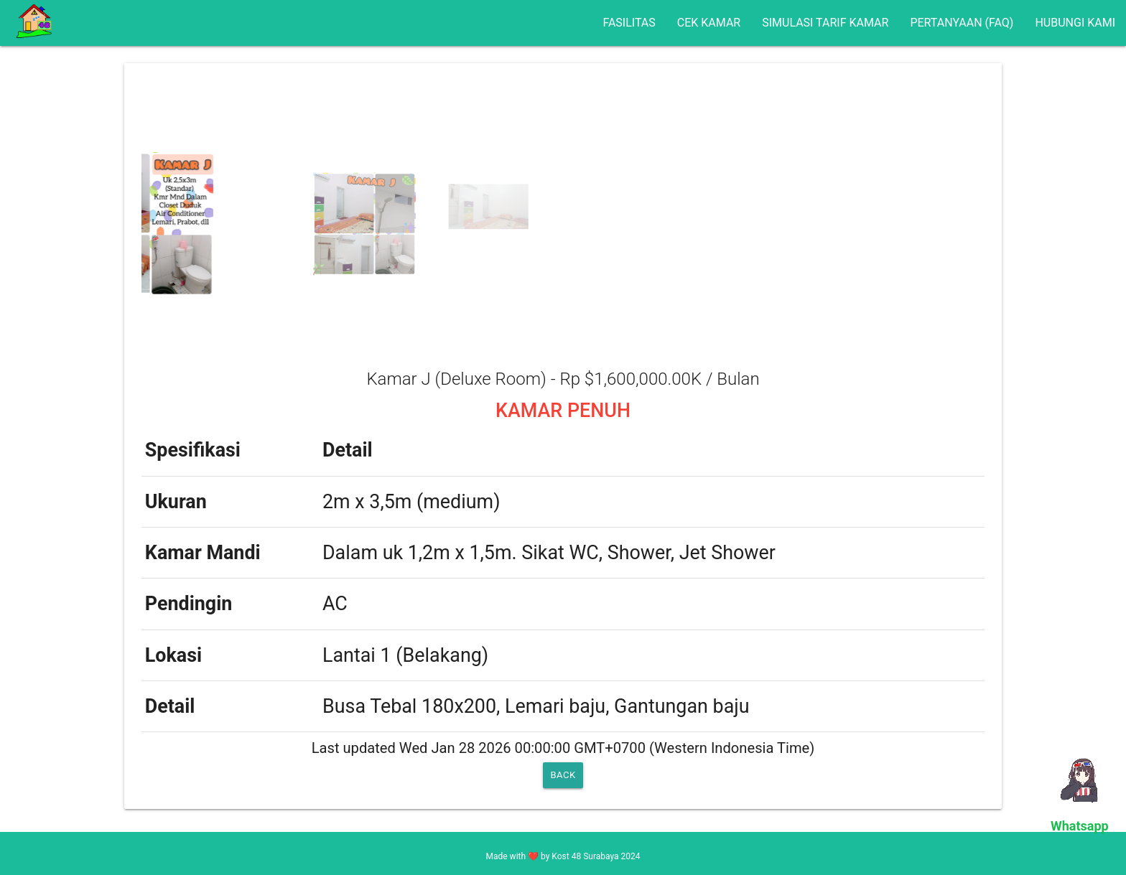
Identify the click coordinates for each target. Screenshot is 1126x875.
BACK (562, 774)
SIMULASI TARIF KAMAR (825, 22)
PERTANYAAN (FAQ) (961, 22)
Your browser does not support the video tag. (1083, 779)
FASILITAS (628, 22)
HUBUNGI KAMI (1075, 22)
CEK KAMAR (708, 22)
